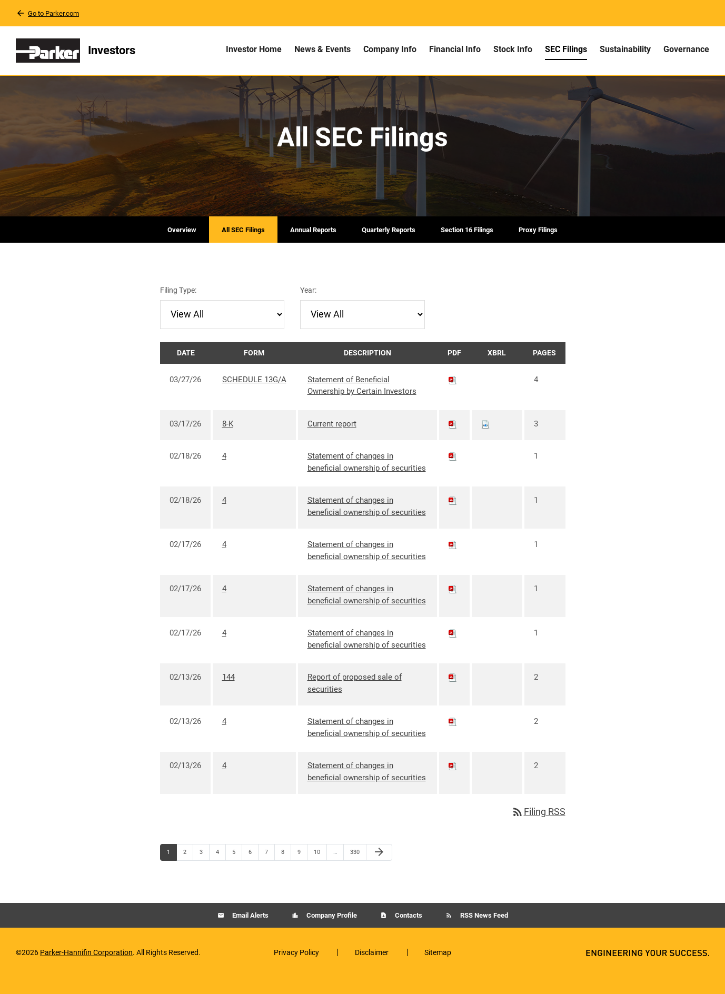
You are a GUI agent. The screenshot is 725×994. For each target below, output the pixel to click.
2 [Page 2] (188, 871)
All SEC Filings (243, 246)
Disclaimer (372, 968)
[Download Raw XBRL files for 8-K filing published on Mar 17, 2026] (485, 440)
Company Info (389, 49)
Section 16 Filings (467, 246)
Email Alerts (250, 932)
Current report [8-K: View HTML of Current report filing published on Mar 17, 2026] (331, 440)
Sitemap (437, 968)
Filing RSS (538, 828)
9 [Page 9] (302, 871)
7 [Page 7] (269, 871)
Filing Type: (178, 306)
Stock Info (512, 49)
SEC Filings (566, 49)
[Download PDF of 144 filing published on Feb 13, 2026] (453, 694)
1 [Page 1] (171, 871)
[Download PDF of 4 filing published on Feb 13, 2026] (453, 738)
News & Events (322, 49)
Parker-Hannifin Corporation (86, 969)
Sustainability (625, 49)
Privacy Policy (296, 968)
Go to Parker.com (53, 13)
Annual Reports (313, 246)
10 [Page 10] (319, 871)
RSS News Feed (483, 932)
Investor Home (254, 49)
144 (228, 694)
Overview (181, 246)
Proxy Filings (538, 246)
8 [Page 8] (286, 871)
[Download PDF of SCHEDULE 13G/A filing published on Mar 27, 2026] (453, 396)
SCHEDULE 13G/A (254, 396)
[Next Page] (379, 869)
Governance (686, 49)
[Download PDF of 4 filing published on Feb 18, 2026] (453, 473)
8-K (227, 440)
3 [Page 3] (204, 871)
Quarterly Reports (388, 246)
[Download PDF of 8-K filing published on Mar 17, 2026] (453, 440)
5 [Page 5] (237, 871)
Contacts (407, 932)
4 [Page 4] (220, 871)
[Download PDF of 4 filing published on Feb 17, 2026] (453, 561)
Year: (308, 306)
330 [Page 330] (356, 871)
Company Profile (331, 932)
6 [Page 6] (253, 871)
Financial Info (455, 49)
